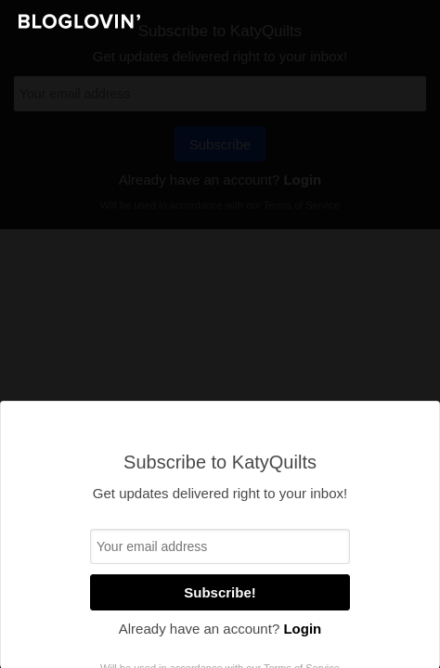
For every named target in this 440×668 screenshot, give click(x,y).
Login (302, 628)
